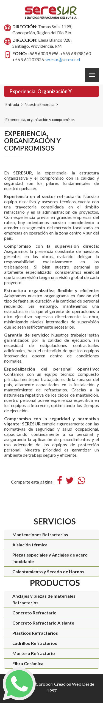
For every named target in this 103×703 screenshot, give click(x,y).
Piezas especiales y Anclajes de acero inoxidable (50, 558)
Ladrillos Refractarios (34, 643)
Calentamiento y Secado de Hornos (48, 571)
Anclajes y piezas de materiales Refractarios (44, 599)
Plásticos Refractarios (35, 633)
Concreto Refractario (34, 612)
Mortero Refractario (33, 653)
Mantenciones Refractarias (40, 534)
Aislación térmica (30, 544)
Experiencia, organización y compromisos (41, 92)
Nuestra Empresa (39, 104)
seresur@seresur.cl (62, 59)
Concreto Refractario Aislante (43, 622)
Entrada (12, 104)
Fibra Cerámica (27, 663)
